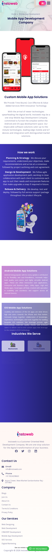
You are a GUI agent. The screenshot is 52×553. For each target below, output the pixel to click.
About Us (5, 501)
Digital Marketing (9, 543)
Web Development (9, 528)
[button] (48, 3)
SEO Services (7, 539)
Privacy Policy (7, 512)
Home (13, 14)
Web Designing (8, 524)
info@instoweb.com (14, 469)
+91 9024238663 (12, 476)
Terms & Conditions (10, 508)
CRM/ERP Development (11, 532)
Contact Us (6, 505)
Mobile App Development (29, 14)
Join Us (4, 497)
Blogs (4, 493)
